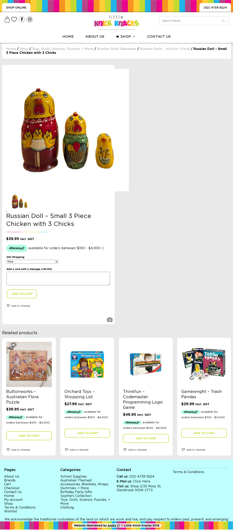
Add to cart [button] (28, 438)
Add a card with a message (29, 269)
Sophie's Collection (76, 498)
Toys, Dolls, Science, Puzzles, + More (62, 49)
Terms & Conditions (20, 510)
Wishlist (10, 513)
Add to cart (21, 296)
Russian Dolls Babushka (116, 49)
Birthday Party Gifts (76, 494)
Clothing (67, 510)
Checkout (11, 490)
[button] (18, 308)
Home (68, 36)
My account (13, 502)
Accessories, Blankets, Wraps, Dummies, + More (84, 488)
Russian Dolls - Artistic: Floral (165, 49)
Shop (128, 36)
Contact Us (159, 36)
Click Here (141, 484)
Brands (10, 482)
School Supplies (73, 479)
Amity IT (114, 527)
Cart (7, 486)
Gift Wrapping (15, 257)
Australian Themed (75, 482)
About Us (94, 36)
